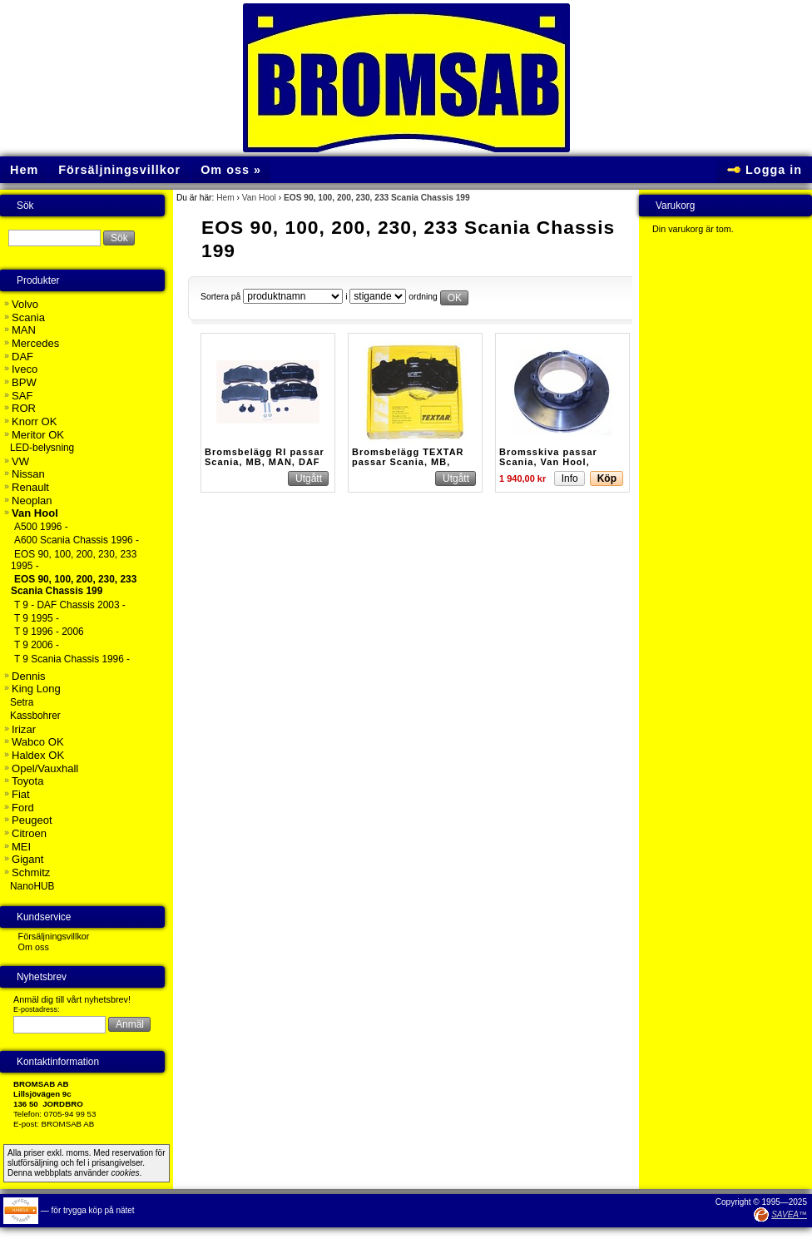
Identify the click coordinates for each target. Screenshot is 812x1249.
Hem (225, 197)
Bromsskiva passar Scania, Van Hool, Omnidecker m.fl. (548, 462)
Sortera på (220, 296)
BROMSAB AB (68, 1123)
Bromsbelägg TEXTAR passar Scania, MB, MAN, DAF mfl (408, 462)
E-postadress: (36, 1009)
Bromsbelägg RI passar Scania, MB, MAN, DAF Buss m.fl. (264, 462)
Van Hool (259, 197)
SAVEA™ (789, 1214)
